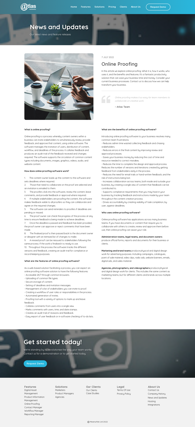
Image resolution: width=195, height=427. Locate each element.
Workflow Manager (33, 410)
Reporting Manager (34, 414)
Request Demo (158, 7)
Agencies (59, 397)
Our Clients (91, 390)
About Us (135, 6)
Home (74, 6)
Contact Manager (33, 407)
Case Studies (92, 393)
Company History (156, 393)
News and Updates (157, 397)
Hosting (152, 401)
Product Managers (64, 393)
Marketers (60, 390)
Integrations (154, 404)
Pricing (112, 6)
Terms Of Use (123, 390)
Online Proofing (32, 404)
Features (85, 6)
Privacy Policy (124, 393)
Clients (123, 6)
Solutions (99, 6)
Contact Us (153, 390)
